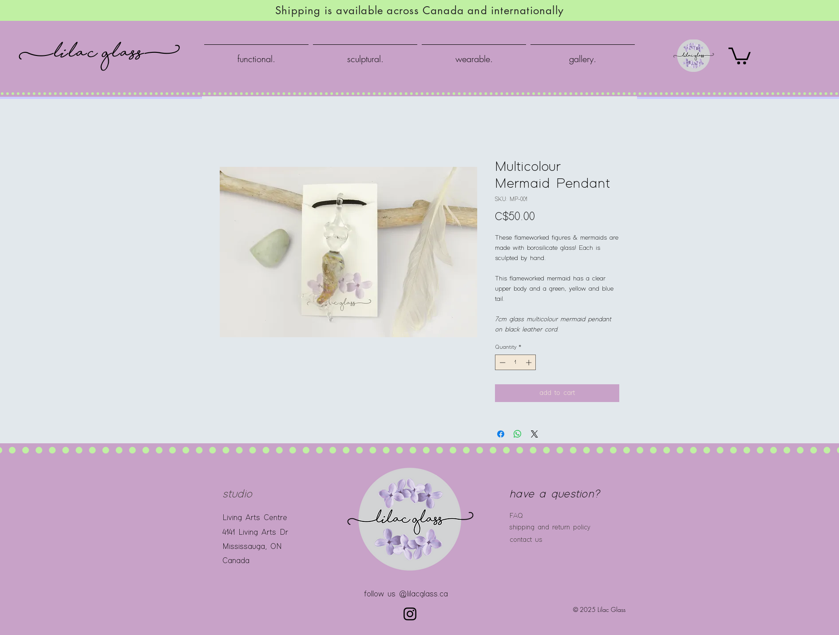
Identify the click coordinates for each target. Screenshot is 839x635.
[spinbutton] (515, 362)
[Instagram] (410, 614)
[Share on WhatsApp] (517, 434)
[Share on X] (534, 434)
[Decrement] (501, 362)
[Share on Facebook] (500, 434)
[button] (739, 55)
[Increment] (529, 362)
